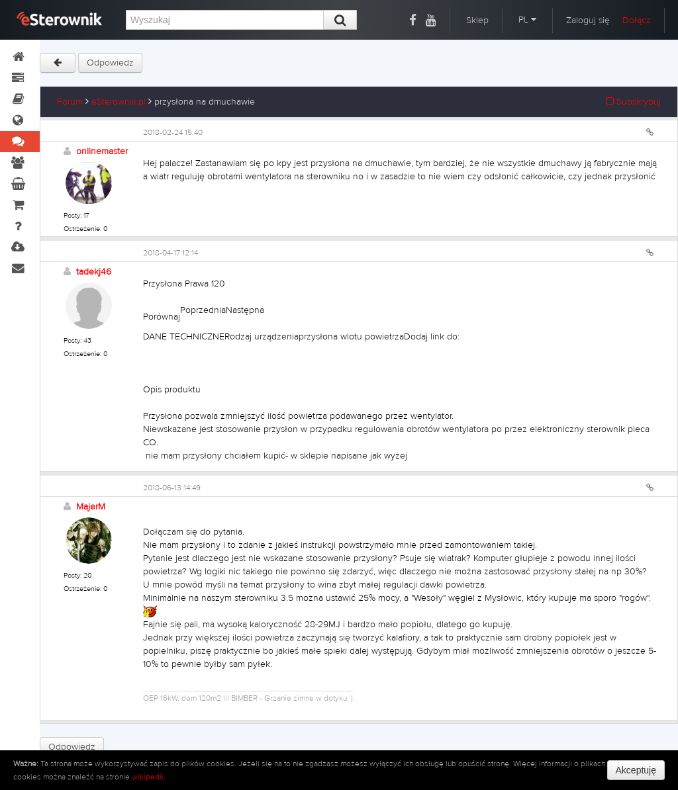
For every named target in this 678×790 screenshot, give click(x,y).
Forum (70, 102)
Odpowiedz (110, 63)
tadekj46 (93, 272)
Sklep (477, 20)
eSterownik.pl (118, 102)
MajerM (90, 507)
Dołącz (636, 20)
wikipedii (148, 776)
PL (527, 20)
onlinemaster (102, 151)
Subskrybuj (633, 102)
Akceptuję (636, 770)
